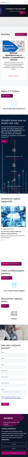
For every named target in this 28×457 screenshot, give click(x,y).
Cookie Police (5, 439)
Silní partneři (6, 277)
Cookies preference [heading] (8, 429)
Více (22, 12)
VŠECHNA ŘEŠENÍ (6, 95)
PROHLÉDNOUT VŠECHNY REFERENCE (11, 263)
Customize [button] (14, 444)
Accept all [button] (14, 453)
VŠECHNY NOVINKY (20, 34)
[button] (22, 259)
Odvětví (4, 305)
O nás (4, 141)
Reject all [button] (14, 448)
